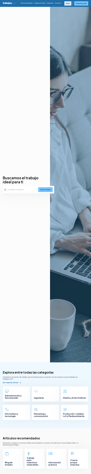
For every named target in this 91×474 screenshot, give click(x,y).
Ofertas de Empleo (27, 3)
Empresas (50, 3)
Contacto (58, 3)
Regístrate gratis (81, 3)
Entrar (68, 3)
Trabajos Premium (40, 3)
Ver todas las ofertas (10, 382)
